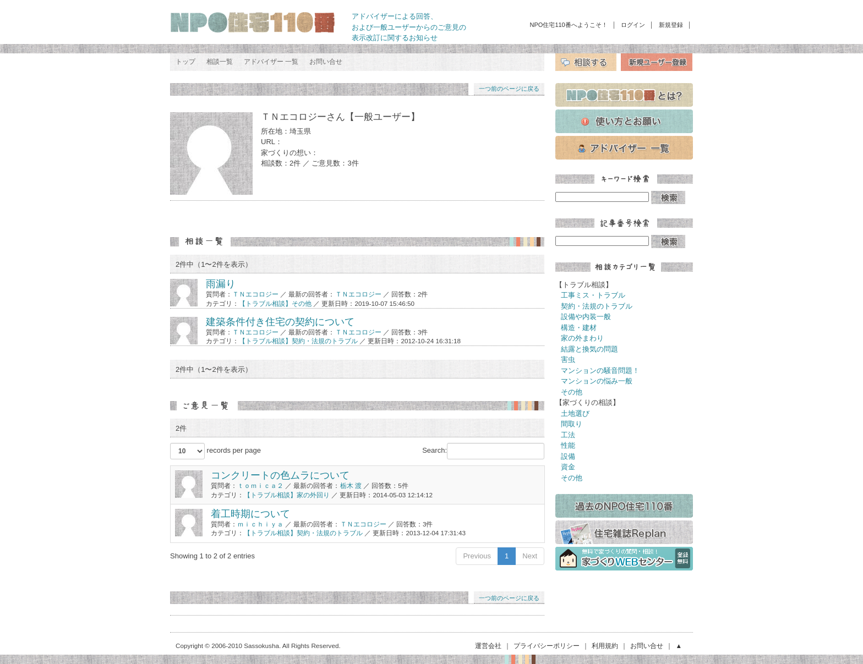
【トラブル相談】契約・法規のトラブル (298, 340)
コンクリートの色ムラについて (280, 475)
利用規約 (605, 645)
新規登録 (671, 24)
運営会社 (488, 645)
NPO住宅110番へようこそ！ (569, 24)
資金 (568, 467)
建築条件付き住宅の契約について (280, 321)
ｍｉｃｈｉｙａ (260, 524)
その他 (571, 392)
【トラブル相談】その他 (276, 303)
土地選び (575, 413)
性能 (568, 445)
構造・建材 (579, 327)
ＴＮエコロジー (255, 294)
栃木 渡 (351, 485)
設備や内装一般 (586, 316)
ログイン (633, 24)
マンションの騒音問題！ (600, 370)
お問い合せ (325, 61)
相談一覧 (219, 61)
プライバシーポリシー (547, 645)
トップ (185, 61)
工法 (568, 435)
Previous (477, 556)
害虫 (568, 359)
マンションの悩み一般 (596, 381)
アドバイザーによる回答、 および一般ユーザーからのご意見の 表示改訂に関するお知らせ (409, 27)
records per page (215, 451)
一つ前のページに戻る (509, 88)
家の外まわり (582, 338)
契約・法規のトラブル (596, 306)
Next (529, 556)
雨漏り (221, 283)
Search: (483, 451)
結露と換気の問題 (589, 349)
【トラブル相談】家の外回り (287, 494)
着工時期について (250, 513)
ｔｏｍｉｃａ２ (260, 485)
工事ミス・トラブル (593, 295)
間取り (571, 424)
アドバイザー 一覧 (271, 61)
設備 (568, 456)
